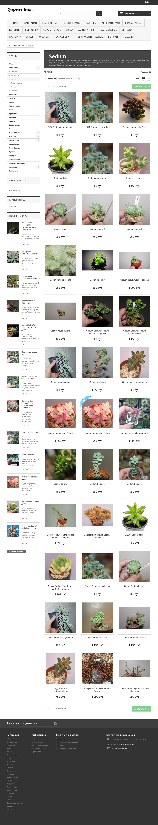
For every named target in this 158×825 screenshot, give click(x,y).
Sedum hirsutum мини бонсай (134, 280)
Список (149, 78)
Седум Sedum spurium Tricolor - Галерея (134, 689)
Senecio (127, 29)
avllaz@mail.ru (121, 749)
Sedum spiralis (60, 484)
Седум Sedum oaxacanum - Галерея (97, 689)
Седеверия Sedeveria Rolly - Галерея (97, 536)
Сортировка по (50, 78)
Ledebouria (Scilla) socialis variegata (29, 527)
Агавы (30, 36)
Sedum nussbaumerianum (134, 382)
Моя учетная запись (67, 734)
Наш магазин (16, 191)
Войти (147, 2)
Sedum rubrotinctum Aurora (60, 433)
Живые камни (72, 22)
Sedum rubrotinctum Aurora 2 (134, 433)
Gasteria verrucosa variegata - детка (29, 377)
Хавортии (30, 22)
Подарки (128, 36)
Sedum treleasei (97, 484)
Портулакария (16, 83)
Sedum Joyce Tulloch (60, 331)
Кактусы (91, 22)
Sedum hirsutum (97, 280)
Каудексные (50, 22)
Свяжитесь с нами (38, 748)
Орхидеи (44, 36)
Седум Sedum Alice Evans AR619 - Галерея (60, 587)
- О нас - (14, 22)
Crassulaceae (133, 22)
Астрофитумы (111, 22)
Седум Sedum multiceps (97, 637)
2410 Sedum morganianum (60, 127)
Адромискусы (52, 29)
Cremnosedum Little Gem (135, 127)
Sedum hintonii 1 (97, 229)
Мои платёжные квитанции (67, 742)
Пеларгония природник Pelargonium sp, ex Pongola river (29, 226)
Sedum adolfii (60, 178)
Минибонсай (18, 199)
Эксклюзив (13, 171)
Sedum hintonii (60, 229)
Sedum (13, 79)
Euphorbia (31, 29)
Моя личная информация (66, 748)
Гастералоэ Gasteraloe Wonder (29, 253)
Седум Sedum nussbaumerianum (60, 689)
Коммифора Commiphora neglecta (30, 277)
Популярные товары (39, 745)
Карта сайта (36, 752)
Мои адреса (60, 745)
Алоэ (69, 29)
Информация (18, 180)
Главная (14, 206)
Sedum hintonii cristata (60, 280)
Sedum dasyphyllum (97, 178)
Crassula (14, 71)
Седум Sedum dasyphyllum (97, 586)
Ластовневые (108, 29)
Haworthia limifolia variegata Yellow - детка (29, 327)
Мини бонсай (14, 148)
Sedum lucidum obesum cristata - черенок (97, 332)
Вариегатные (86, 29)
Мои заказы (60, 739)
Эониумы (14, 87)
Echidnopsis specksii (30, 432)
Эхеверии (14, 91)
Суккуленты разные (90, 36)
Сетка (143, 78)
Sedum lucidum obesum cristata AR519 (134, 332)
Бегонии (12, 117)
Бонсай (113, 36)
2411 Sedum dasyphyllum (97, 127)
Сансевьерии (64, 36)
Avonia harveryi (27, 454)
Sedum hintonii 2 (134, 229)
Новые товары (18, 215)
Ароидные (13, 114)
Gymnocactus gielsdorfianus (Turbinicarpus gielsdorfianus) (27, 404)
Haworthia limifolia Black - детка (29, 302)
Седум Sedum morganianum (60, 637)
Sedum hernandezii (135, 178)
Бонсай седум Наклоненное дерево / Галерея (60, 536)
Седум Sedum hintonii (134, 586)
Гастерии (15, 36)
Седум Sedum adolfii (134, 535)
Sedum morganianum (60, 382)
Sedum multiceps (97, 382)
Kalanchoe (15, 75)
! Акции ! (14, 29)
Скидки (34, 739)
